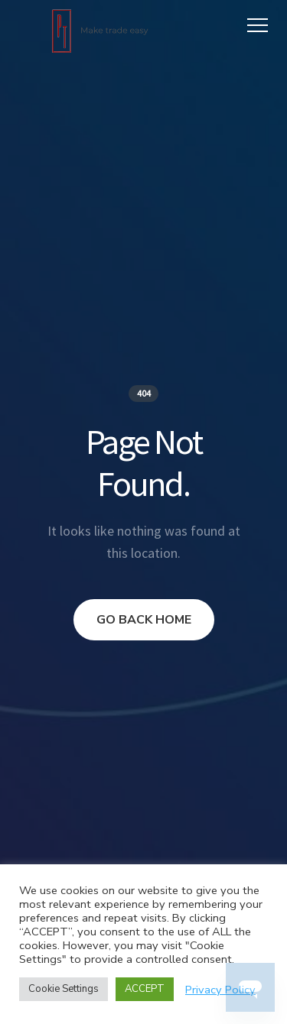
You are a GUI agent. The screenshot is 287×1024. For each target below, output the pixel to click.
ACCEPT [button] (145, 989)
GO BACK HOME (143, 619)
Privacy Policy (220, 989)
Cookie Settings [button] (63, 989)
